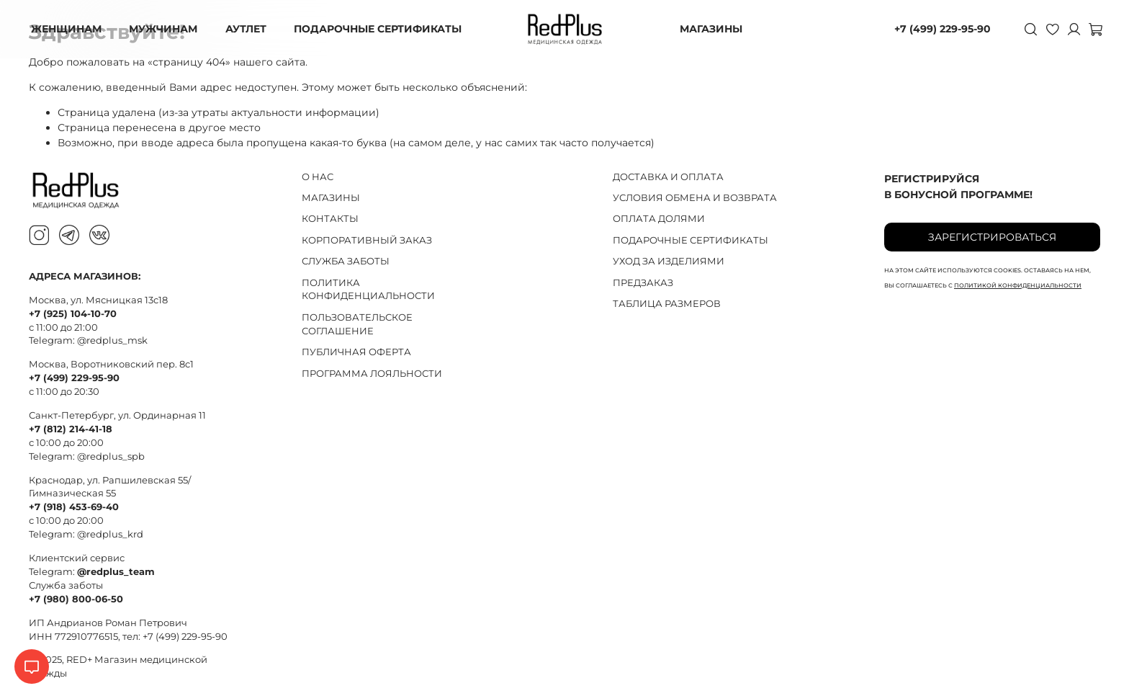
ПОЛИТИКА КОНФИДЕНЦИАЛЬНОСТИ (368, 289)
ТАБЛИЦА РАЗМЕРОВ (667, 303)
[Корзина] (1090, 29)
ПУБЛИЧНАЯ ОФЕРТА (356, 352)
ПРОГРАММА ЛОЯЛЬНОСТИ (372, 373)
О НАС (317, 176)
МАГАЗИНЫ (711, 28)
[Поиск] (1025, 29)
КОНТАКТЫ (330, 218)
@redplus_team (116, 571)
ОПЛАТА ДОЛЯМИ (659, 218)
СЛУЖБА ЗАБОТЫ (346, 261)
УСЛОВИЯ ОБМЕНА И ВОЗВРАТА (695, 197)
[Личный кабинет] (1068, 29)
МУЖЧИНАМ (166, 28)
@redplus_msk (112, 340)
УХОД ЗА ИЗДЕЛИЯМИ (668, 261)
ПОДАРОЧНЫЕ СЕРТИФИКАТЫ (379, 28)
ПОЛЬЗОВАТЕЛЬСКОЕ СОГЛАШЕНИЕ (357, 324)
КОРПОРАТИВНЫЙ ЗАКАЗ (367, 240)
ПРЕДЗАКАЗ (643, 282)
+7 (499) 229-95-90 (937, 28)
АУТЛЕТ (248, 28)
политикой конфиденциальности (1017, 285)
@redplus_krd (110, 534)
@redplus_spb (111, 456)
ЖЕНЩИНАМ (70, 28)
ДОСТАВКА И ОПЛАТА (668, 176)
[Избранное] (1047, 29)
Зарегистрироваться (992, 237)
